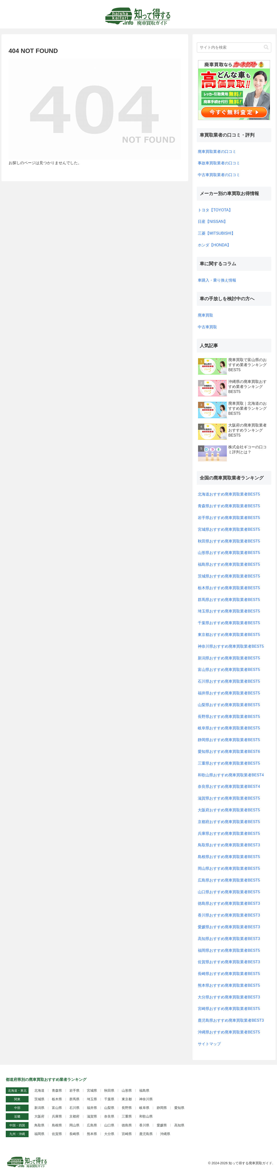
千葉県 (109, 1099)
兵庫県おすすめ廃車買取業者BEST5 (229, 833)
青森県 (57, 1090)
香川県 (144, 1125)
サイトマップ (209, 1044)
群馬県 (74, 1099)
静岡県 (162, 1108)
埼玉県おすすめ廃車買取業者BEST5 (229, 611)
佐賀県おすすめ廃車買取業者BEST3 (229, 962)
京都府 (74, 1116)
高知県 (179, 1125)
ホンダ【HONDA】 (214, 245)
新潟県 (39, 1108)
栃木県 (57, 1099)
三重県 (127, 1116)
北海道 (39, 1090)
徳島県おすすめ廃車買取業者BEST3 (229, 903)
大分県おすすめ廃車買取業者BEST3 (229, 997)
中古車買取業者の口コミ (219, 175)
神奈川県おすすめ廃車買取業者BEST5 (231, 646)
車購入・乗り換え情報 (217, 280)
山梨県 (109, 1108)
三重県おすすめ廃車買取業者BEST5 (229, 763)
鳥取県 (39, 1125)
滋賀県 (92, 1116)
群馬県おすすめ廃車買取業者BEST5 (229, 600)
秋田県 (109, 1090)
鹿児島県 (146, 1134)
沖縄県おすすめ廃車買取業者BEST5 (229, 1032)
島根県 (57, 1125)
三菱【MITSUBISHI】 (216, 233)
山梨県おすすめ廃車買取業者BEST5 (229, 705)
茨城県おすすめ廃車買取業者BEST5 (229, 576)
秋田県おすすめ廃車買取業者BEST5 (229, 541)
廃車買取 (205, 315)
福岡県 (39, 1134)
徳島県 (127, 1125)
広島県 (92, 1125)
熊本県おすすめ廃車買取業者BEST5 (229, 985)
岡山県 (74, 1125)
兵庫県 (57, 1116)
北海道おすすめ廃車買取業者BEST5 (229, 494)
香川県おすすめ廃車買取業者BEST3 (229, 915)
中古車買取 (207, 327)
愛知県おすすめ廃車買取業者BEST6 (229, 751)
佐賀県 (57, 1134)
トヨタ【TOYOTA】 (215, 210)
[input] (234, 47)
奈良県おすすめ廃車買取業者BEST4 (229, 786)
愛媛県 (162, 1125)
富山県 (57, 1108)
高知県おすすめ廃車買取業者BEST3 (229, 939)
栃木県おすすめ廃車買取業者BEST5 (229, 588)
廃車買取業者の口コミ (217, 152)
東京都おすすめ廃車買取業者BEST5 (229, 635)
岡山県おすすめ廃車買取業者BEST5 (229, 868)
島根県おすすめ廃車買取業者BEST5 (229, 857)
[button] (266, 47)
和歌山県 (146, 1116)
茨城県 (39, 1099)
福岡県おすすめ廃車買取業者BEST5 (229, 950)
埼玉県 (92, 1099)
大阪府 (39, 1116)
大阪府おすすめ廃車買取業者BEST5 (229, 810)
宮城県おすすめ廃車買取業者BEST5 (229, 529)
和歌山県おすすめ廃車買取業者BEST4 (231, 775)
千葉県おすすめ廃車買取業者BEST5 (229, 623)
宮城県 (92, 1090)
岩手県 (74, 1090)
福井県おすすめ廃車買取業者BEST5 (229, 693)
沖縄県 (165, 1134)
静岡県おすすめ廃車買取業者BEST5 (229, 740)
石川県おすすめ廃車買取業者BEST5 (229, 681)
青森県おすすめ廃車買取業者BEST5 (229, 506)
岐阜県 (144, 1108)
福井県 (92, 1108)
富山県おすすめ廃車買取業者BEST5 (229, 670)
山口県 (109, 1125)
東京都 (127, 1099)
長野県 (127, 1108)
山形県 (127, 1090)
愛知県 (179, 1108)
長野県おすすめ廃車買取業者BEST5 (229, 717)
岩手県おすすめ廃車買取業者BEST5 (229, 518)
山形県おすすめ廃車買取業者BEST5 (229, 553)
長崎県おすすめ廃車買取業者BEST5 (229, 974)
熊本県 (92, 1134)
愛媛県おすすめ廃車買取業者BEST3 (229, 927)
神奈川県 (146, 1099)
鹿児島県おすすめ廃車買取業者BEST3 (231, 1020)
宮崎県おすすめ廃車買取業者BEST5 (229, 1009)
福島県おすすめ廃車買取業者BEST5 (229, 564)
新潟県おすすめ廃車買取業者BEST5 (229, 658)
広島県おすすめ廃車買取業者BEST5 (229, 880)
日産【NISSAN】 (213, 221)
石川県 (74, 1108)
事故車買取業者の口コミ (219, 163)
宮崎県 (127, 1134)
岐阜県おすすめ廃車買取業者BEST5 (229, 728)
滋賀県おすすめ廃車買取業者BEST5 (229, 798)
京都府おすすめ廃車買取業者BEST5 (229, 822)
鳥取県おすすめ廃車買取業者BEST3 (229, 845)
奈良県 (109, 1116)
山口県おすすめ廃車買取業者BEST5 (229, 892)
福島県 (144, 1090)
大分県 (109, 1134)
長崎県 (74, 1134)
